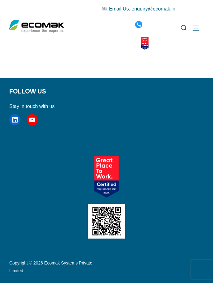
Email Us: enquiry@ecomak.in (138, 8)
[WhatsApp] (132, 43)
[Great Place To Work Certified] (144, 44)
